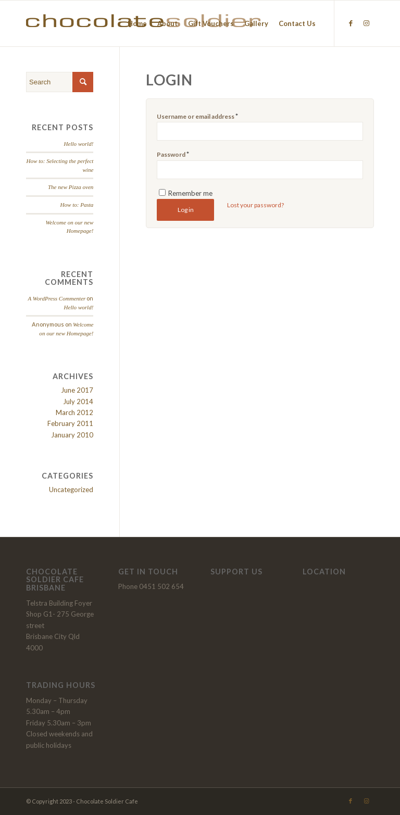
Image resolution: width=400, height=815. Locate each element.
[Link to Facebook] (350, 23)
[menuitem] (137, 23)
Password (173, 154)
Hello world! (79, 144)
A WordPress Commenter (56, 298)
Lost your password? (255, 205)
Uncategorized (71, 489)
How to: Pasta (77, 205)
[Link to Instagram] (366, 23)
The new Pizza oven (70, 187)
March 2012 (74, 412)
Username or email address (197, 116)
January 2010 (72, 435)
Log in (186, 210)
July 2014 (78, 401)
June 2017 (77, 390)
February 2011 (70, 423)
